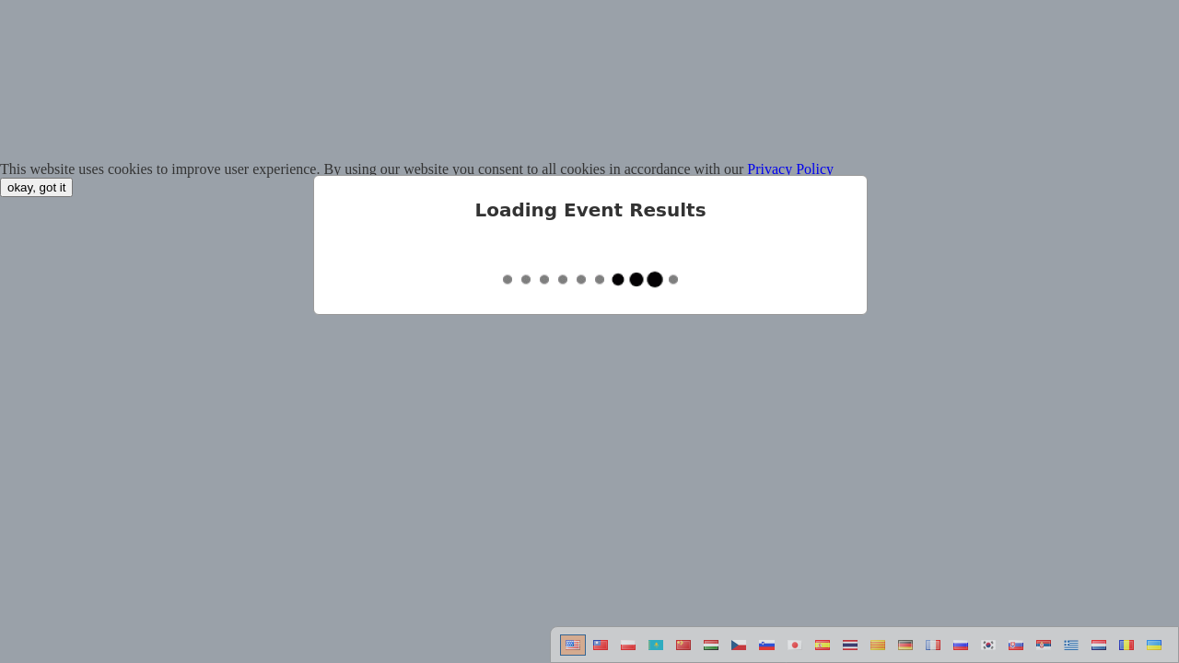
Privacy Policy (790, 169)
